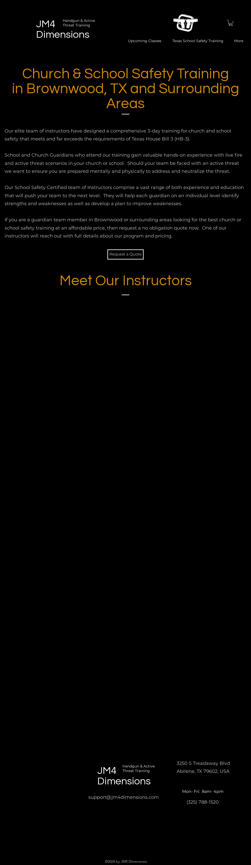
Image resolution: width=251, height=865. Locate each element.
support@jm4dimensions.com (123, 797)
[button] (230, 23)
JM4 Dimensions (124, 775)
